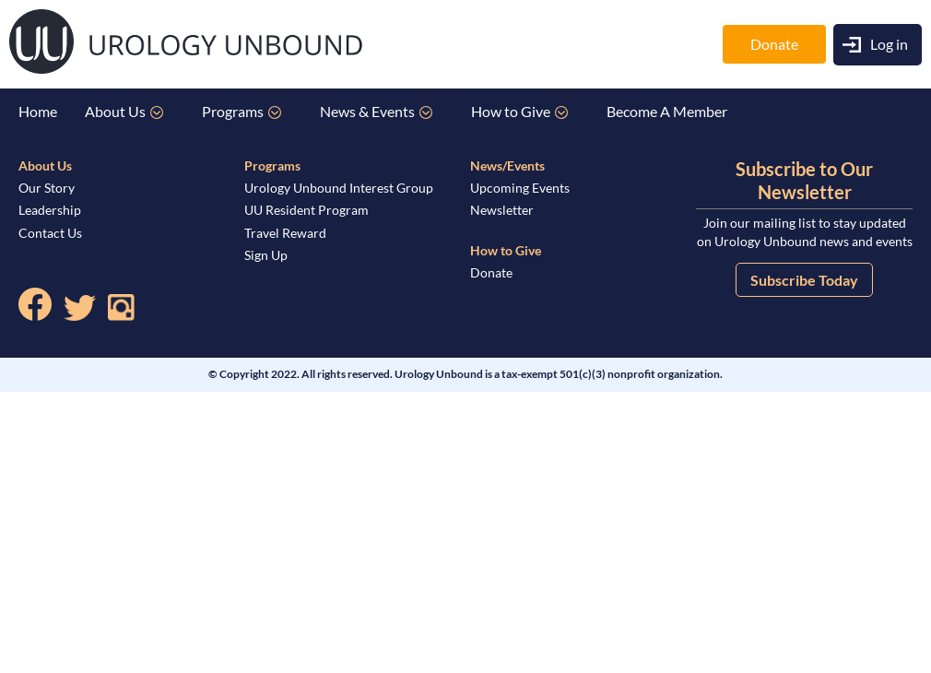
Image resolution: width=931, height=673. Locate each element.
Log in (889, 44)
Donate (774, 44)
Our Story (46, 187)
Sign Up (266, 255)
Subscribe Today (804, 280)
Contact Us (50, 233)
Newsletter (502, 210)
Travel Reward (285, 233)
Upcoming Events (520, 187)
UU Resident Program (306, 210)
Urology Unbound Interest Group (338, 187)
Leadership (49, 210)
